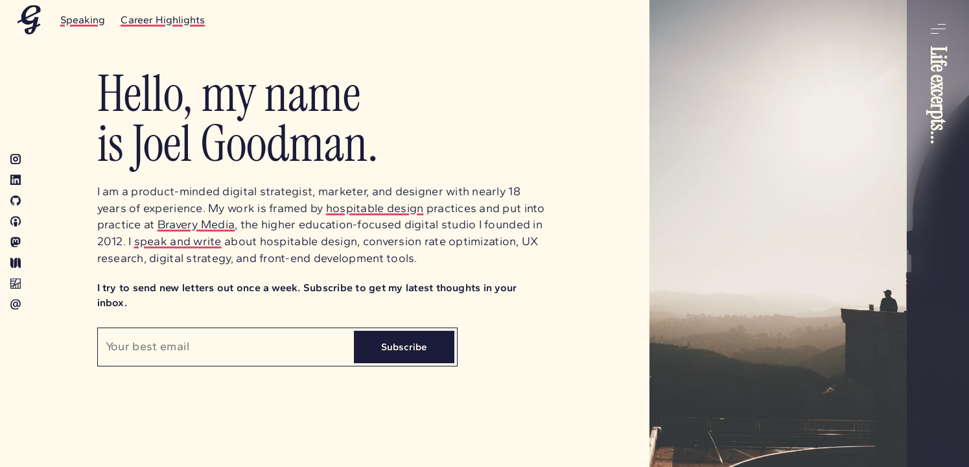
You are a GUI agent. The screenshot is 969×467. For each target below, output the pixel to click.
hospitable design (375, 208)
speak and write (178, 241)
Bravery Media (196, 224)
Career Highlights (163, 20)
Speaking (82, 20)
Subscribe (404, 347)
